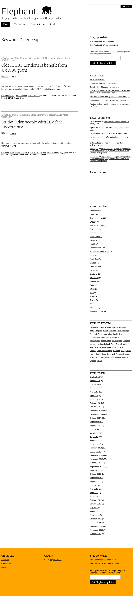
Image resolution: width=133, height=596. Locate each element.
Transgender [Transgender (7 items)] (105, 357)
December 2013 (96, 455)
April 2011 (94, 511)
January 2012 (95, 504)
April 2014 (94, 440)
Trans (92, 296)
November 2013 (96, 459)
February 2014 (96, 448)
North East (94, 259)
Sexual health (53, 152)
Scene (92, 270)
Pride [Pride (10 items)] (104, 347)
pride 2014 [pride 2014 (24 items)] (111, 347)
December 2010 (96, 526)
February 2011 (96, 519)
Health (92, 240)
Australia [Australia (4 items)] (122, 327)
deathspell (94, 149)
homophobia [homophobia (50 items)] (95, 337)
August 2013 (95, 470)
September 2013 (96, 466)
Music (92, 255)
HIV (27, 152)
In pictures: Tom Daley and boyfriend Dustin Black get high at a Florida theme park (110, 92)
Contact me (37, 24)
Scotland (93, 274)
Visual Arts (94, 308)
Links (53, 24)
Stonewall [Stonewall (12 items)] (111, 354)
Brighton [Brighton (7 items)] (98, 331)
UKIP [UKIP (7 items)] (99, 361)
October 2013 (95, 463)
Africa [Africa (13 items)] (103, 327)
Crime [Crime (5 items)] (105, 331)
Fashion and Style (97, 225)
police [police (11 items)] (125, 344)
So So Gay (20, 152)
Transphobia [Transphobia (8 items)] (116, 357)
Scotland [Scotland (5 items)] (116, 351)
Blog (5, 24)
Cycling (93, 222)
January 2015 (95, 407)
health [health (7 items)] (115, 334)
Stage (92, 289)
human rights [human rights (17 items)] (106, 341)
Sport (92, 285)
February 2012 (96, 500)
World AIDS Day (96, 311)
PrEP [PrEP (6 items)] (99, 347)
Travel (92, 300)
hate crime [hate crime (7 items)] (108, 334)
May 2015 (94, 392)
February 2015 (96, 403)
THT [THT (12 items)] (97, 357)
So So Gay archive (97, 80)
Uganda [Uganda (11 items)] (93, 361)
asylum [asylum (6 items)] (115, 327)
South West (94, 281)
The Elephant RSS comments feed (104, 45)
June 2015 (94, 388)
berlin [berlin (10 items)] (92, 331)
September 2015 (96, 377)
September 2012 (96, 478)
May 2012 (94, 489)
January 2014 (95, 452)
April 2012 (94, 493)
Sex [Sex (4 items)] (122, 351)
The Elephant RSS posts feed (102, 41)
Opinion (93, 263)
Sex (44, 152)
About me (19, 24)
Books (92, 214)
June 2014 (94, 433)
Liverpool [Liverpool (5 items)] (126, 341)
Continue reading (57, 89)
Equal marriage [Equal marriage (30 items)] (123, 331)
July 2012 (94, 485)
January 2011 (95, 522)
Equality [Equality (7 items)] (112, 331)
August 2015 (95, 381)
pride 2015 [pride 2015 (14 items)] (121, 347)
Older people (33, 96)
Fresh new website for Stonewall (103, 83)
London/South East (97, 248)
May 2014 (94, 437)
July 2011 (94, 508)
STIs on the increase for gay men (114, 133)
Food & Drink (95, 237)
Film (92, 233)
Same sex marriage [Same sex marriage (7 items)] (104, 351)
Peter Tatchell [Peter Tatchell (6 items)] (116, 344)
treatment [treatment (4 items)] (125, 357)
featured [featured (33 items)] (93, 334)
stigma (63, 152)
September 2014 (96, 422)
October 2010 (95, 534)
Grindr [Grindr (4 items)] (100, 334)
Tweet (13, 77)
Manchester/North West (99, 252)
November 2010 (96, 530)
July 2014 (94, 429)
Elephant (19, 11)
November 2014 (96, 414)
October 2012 (95, 474)
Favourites (94, 229)
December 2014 (96, 410)
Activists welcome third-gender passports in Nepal (110, 97)
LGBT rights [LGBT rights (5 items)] (117, 341)
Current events (7, 96)
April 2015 (94, 396)
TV (91, 304)
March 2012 (95, 496)
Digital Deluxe (55, 560)
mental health (21, 96)
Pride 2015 (94, 266)
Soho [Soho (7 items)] (104, 354)
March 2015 (95, 399)
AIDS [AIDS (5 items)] (109, 327)
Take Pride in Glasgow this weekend (104, 87)
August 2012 (95, 481)
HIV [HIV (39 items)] (120, 334)
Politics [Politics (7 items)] (93, 347)
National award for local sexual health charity (108, 100)
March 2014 (95, 444)
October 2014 (95, 418)
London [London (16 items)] (93, 344)
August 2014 (95, 425)
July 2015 (94, 384)
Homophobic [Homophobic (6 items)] (106, 337)
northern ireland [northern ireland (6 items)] (103, 344)
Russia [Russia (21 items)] (93, 351)
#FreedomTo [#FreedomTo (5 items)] (95, 327)
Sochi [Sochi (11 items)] (98, 354)
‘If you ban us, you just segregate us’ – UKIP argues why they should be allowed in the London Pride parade (110, 151)
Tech (92, 293)
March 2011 (95, 515)
